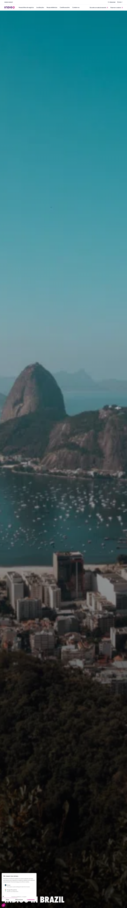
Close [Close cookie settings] (7, 899)
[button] (3, 905)
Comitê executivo (65, 7)
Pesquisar (111, 2)
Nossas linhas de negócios (26, 7)
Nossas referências (52, 7)
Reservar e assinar (117, 7)
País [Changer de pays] (120, 2)
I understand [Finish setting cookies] (30, 899)
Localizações (40, 7)
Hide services (19, 899)
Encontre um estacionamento (99, 7)
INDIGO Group (8, 2)
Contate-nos (75, 7)
